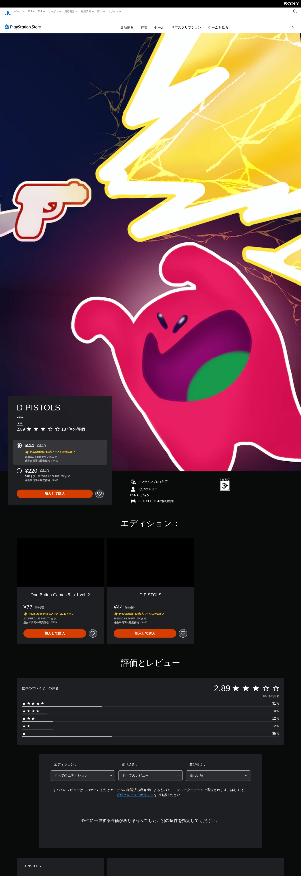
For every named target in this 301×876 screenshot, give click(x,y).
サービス (53, 11)
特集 (119, 23)
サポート (113, 11)
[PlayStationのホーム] (7, 12)
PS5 (30, 11)
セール (135, 23)
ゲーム (18, 11)
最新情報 (86, 11)
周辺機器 (69, 11)
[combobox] (83, 771)
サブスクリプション (162, 23)
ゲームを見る (194, 23)
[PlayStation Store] (24, 22)
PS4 (40, 11)
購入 (99, 11)
